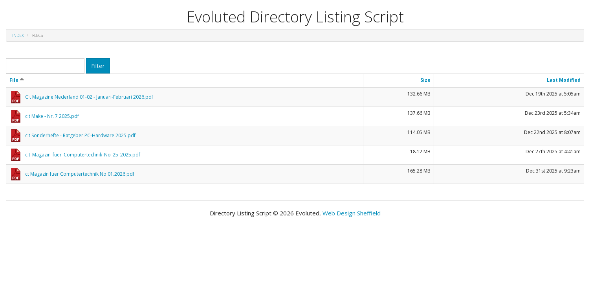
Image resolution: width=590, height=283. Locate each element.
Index (18, 35)
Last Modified (564, 80)
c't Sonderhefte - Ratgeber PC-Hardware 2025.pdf (80, 135)
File (16, 80)
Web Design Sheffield (351, 213)
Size (425, 80)
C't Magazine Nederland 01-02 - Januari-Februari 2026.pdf (89, 97)
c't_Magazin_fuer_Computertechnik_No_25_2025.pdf (82, 154)
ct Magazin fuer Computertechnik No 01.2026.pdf (79, 174)
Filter (98, 66)
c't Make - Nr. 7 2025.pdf (52, 116)
